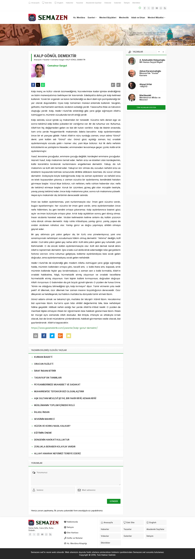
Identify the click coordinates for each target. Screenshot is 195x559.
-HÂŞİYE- (143, 86)
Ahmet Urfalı (145, 84)
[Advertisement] (146, 154)
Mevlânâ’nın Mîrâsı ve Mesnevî (149, 98)
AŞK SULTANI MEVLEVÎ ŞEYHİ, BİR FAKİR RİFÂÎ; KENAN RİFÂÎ (65, 398)
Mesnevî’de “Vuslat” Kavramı (149, 74)
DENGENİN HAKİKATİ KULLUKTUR (51, 439)
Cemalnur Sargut (57, 60)
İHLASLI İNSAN (41, 412)
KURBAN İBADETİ (43, 357)
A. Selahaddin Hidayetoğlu (152, 60)
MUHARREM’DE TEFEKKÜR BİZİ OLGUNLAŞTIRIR (59, 391)
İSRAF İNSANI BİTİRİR (45, 370)
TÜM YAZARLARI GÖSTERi (146, 107)
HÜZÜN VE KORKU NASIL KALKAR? (52, 426)
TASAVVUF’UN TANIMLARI (48, 377)
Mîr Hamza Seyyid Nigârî (151, 62)
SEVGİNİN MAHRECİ (44, 419)
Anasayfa (37, 60)
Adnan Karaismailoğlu (150, 71)
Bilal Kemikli (145, 95)
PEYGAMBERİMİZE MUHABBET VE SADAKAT (57, 384)
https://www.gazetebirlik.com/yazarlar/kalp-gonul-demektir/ (64, 328)
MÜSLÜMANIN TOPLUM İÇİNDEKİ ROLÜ (54, 405)
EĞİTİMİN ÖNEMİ (42, 432)
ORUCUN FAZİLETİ (43, 363)
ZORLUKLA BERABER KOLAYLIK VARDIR (54, 446)
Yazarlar (46, 60)
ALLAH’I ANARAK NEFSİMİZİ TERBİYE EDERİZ (57, 453)
